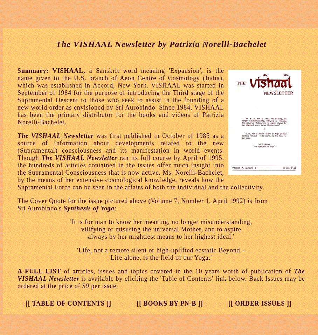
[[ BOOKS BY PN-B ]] (170, 303)
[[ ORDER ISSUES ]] (260, 303)
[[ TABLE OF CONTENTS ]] (68, 303)
